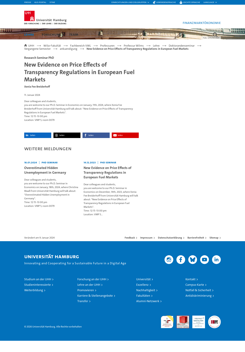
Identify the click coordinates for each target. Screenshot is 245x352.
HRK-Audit (197, 328)
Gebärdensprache (166, 2)
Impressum (146, 249)
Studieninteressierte (37, 296)
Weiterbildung (33, 301)
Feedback (130, 249)
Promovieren (85, 301)
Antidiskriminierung (198, 307)
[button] (130, 2)
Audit (179, 328)
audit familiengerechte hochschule (167, 332)
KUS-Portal (40, 2)
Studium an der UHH (37, 290)
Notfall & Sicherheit (198, 301)
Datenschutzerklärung (170, 249)
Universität (143, 290)
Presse (27, 2)
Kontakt (190, 290)
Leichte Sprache (191, 2)
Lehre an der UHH (88, 296)
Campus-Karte (194, 296)
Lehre (29, 34)
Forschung (51, 34)
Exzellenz (142, 296)
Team (73, 34)
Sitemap (214, 249)
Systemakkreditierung (214, 328)
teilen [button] (32, 146)
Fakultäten (143, 307)
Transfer (82, 312)
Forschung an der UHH (91, 290)
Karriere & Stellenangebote (95, 307)
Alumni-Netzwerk (147, 312)
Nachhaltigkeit (145, 301)
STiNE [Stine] (52, 2)
